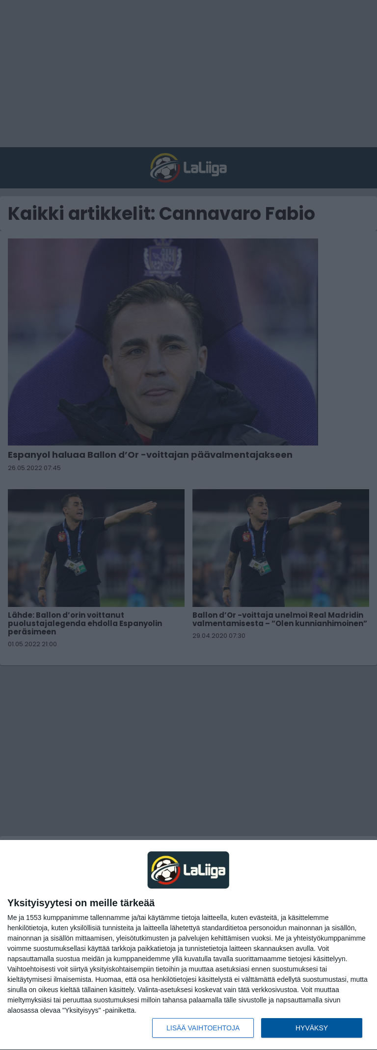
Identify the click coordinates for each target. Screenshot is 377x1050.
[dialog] (188, 945)
